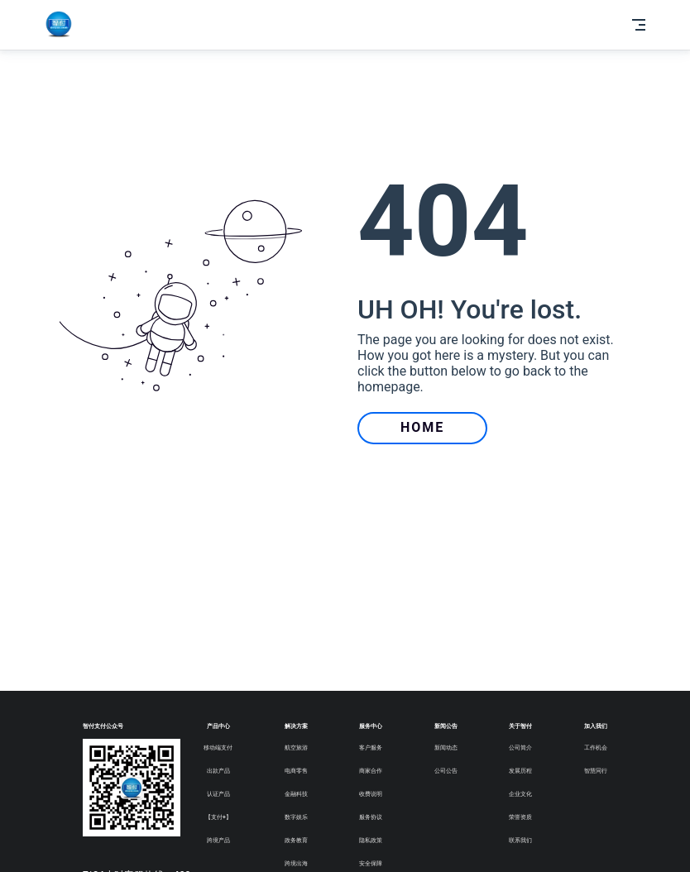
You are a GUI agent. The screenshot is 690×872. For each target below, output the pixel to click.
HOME (422, 427)
